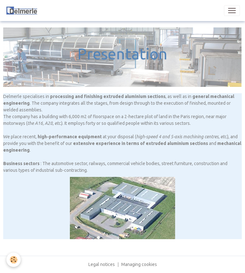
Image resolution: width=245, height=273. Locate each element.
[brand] (35, 10)
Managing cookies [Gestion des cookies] (139, 264)
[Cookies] (13, 260)
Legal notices (101, 264)
